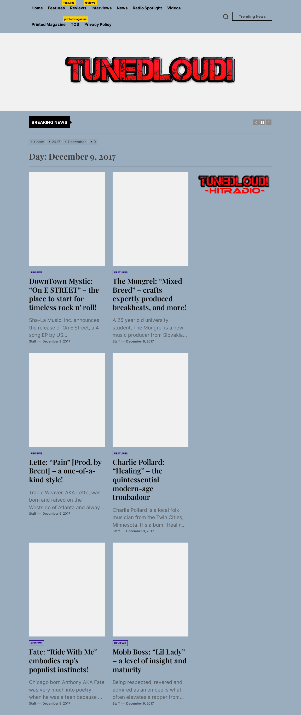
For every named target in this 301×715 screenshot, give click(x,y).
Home (37, 7)
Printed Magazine (50, 21)
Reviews (79, 5)
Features (57, 5)
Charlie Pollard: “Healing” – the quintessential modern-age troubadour (139, 479)
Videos (174, 7)
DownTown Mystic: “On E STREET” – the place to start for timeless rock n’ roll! (65, 294)
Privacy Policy (98, 24)
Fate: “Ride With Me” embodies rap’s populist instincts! (64, 660)
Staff (32, 341)
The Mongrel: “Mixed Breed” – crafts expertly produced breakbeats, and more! (150, 294)
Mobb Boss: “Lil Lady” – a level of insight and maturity (150, 660)
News (122, 7)
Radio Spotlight (147, 7)
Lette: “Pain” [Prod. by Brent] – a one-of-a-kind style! (66, 470)
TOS (75, 24)
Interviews (101, 7)
